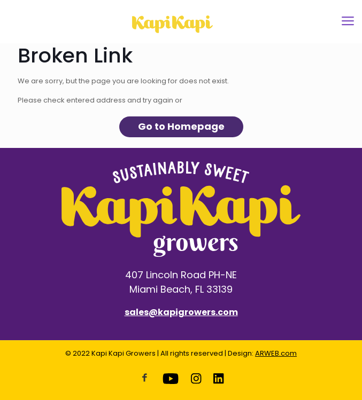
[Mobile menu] (347, 21)
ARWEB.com (276, 353)
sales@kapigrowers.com (181, 312)
